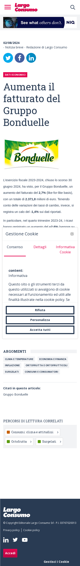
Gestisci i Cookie (56, 562)
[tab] (14, 248)
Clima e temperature (19, 359)
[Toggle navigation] (9, 7)
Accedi (10, 553)
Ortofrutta (21, 441)
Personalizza (40, 320)
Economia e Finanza (52, 359)
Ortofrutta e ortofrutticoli (46, 365)
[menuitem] (12, 530)
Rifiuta (40, 310)
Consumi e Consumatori (41, 371)
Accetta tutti (40, 330)
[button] (72, 233)
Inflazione (12, 365)
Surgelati (12, 371)
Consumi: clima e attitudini (34, 432)
